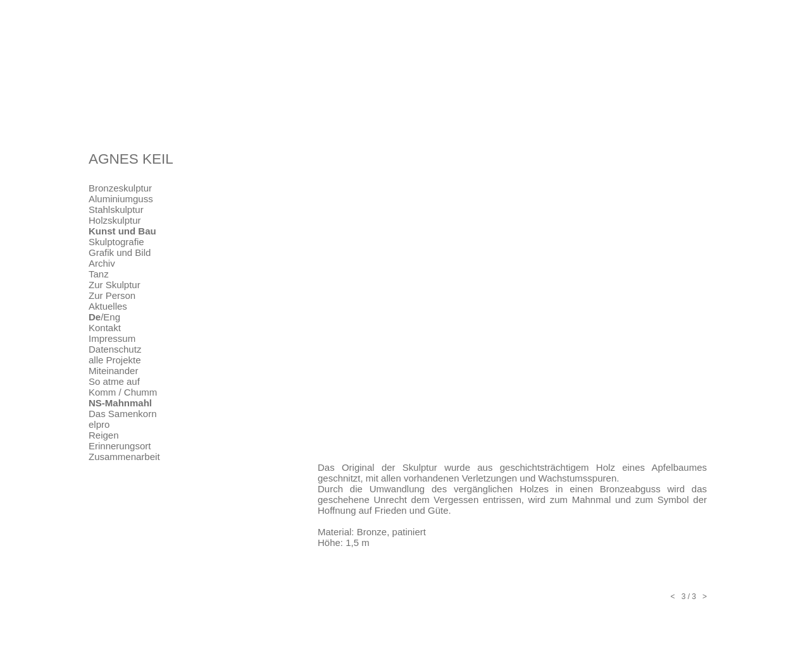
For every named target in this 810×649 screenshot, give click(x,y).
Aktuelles (108, 306)
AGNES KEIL (131, 159)
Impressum (112, 338)
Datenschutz (115, 349)
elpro (99, 424)
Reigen (104, 435)
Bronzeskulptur (120, 188)
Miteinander (113, 370)
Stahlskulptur (116, 209)
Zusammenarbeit (124, 456)
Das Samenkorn (123, 413)
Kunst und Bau (122, 231)
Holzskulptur (115, 220)
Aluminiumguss (121, 198)
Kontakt (105, 327)
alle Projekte (115, 360)
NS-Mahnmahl (120, 402)
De (95, 317)
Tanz (99, 274)
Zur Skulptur (114, 284)
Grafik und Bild (120, 252)
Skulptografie (116, 241)
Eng (111, 317)
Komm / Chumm (123, 392)
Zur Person (112, 295)
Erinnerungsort (120, 445)
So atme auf (114, 381)
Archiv (102, 263)
